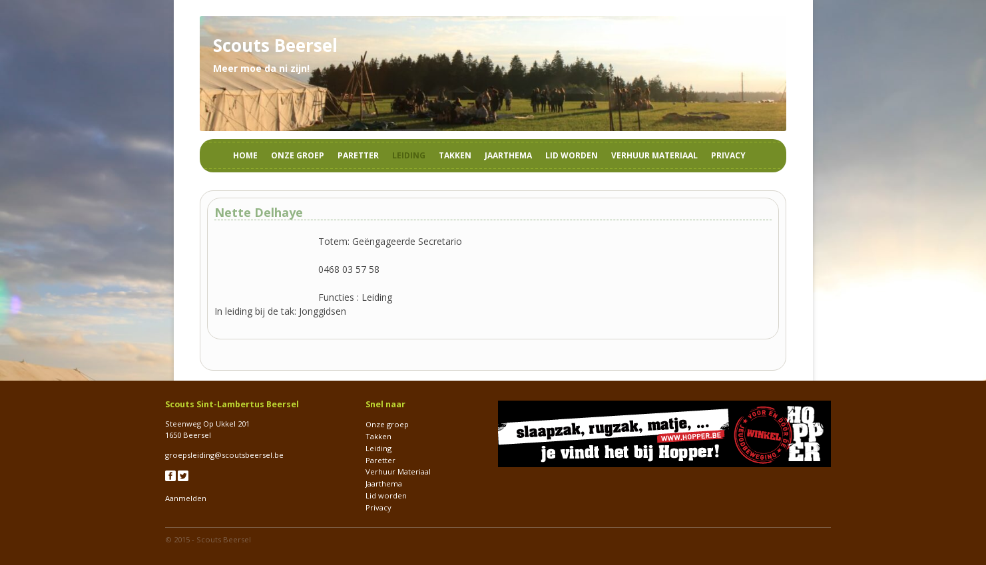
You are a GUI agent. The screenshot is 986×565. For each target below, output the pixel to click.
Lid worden (571, 155)
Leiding (408, 155)
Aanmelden (185, 498)
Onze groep (297, 155)
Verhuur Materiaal (654, 155)
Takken (455, 155)
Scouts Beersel (223, 539)
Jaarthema (508, 155)
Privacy (728, 155)
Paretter (358, 155)
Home (245, 155)
